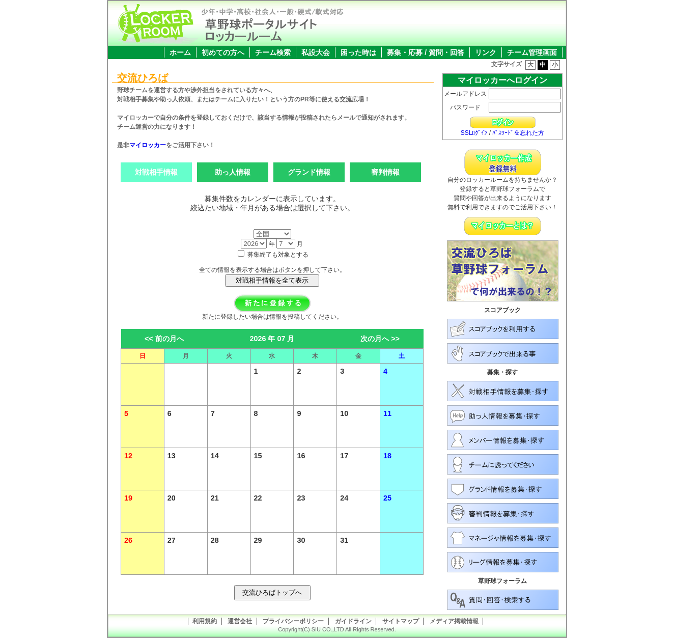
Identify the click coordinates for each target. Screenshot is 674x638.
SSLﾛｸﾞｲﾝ (474, 132)
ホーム (180, 52)
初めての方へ (223, 52)
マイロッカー (147, 145)
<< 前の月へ (164, 339)
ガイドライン (353, 621)
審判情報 (385, 172)
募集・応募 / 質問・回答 (425, 52)
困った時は (358, 52)
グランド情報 (309, 172)
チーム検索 (273, 52)
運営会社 (240, 621)
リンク (485, 52)
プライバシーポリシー (293, 621)
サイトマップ (400, 621)
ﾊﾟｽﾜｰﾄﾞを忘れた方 (518, 132)
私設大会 (315, 52)
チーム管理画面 (532, 52)
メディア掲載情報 (454, 621)
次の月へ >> (380, 339)
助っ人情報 (232, 172)
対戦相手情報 (156, 172)
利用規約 (204, 621)
